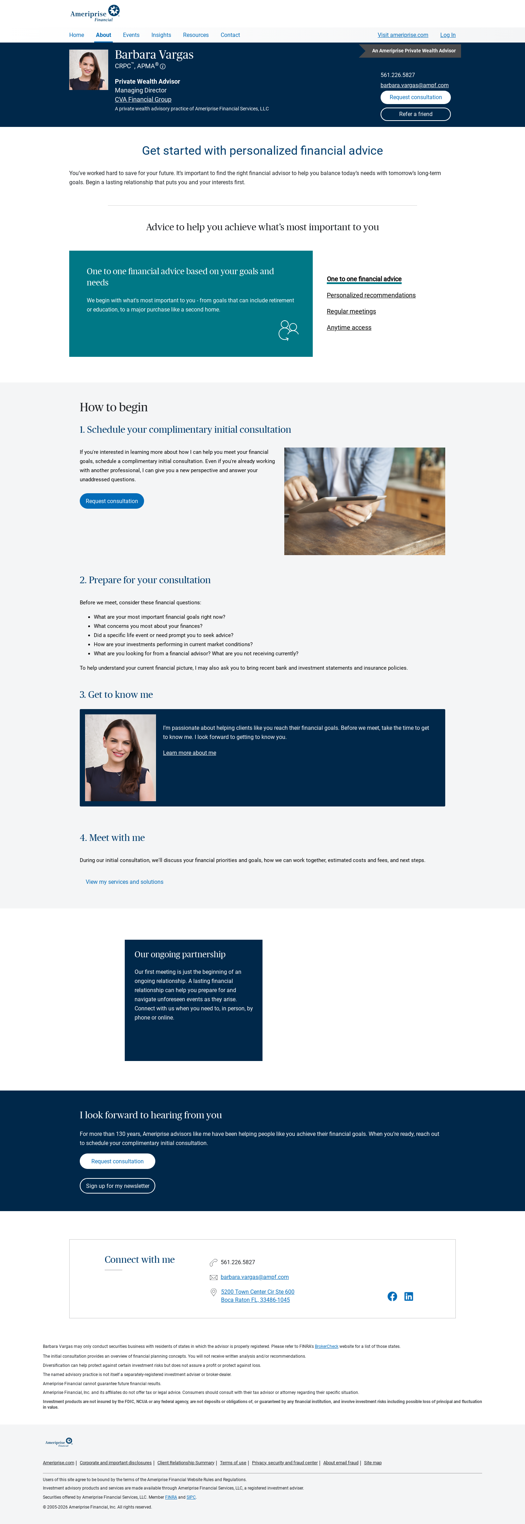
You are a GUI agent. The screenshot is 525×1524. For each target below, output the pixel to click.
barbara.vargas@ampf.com (415, 85)
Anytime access (349, 327)
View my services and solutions (124, 882)
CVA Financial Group (143, 99)
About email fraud (340, 1462)
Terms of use (233, 1462)
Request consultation (112, 501)
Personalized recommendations (371, 295)
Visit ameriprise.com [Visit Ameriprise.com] (403, 35)
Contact (230, 35)
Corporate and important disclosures (116, 1462)
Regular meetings (351, 311)
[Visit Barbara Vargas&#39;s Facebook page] (392, 1297)
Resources (196, 35)
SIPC (191, 1497)
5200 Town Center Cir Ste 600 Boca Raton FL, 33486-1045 (257, 1295)
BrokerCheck (326, 1346)
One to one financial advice (364, 279)
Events (131, 35)
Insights (161, 35)
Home (76, 35)
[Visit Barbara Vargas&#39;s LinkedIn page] (408, 1297)
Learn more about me (189, 753)
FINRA (171, 1497)
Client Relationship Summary (185, 1462)
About (103, 35)
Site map (373, 1462)
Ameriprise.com (58, 1462)
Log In (448, 35)
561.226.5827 (398, 75)
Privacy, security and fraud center (285, 1462)
